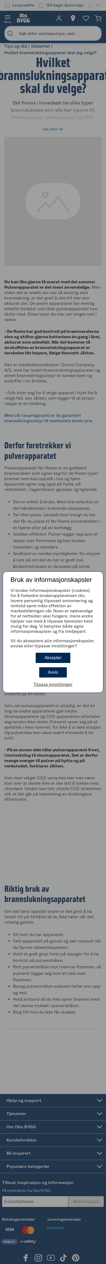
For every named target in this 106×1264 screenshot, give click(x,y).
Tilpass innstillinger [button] (53, 684)
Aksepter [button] (52, 657)
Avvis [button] (53, 672)
